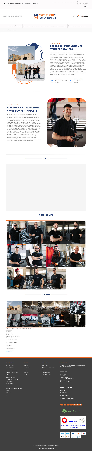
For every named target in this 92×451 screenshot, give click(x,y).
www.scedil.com (9, 351)
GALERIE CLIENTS (82, 26)
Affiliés (25, 370)
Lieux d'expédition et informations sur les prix (14, 389)
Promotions (26, 372)
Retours (43, 370)
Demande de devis (10, 365)
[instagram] (65, 404)
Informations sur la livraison (12, 372)
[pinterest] (74, 404)
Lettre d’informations (46, 374)
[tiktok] (68, 404)
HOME (7, 26)
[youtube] (80, 404)
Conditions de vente (10, 377)
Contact (7, 395)
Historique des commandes (48, 367)
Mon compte (55, 1)
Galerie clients (9, 386)
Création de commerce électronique (46, 448)
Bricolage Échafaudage (16, 26)
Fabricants (26, 365)
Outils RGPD (8, 392)
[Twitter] (71, 404)
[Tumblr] (77, 404)
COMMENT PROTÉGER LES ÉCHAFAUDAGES (12, 380)
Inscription (63, 1)
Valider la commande (82, 3)
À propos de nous (12, 29)
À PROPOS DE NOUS (72, 26)
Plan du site (26, 374)
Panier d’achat (84, 1)
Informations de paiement (11, 370)
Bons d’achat (26, 367)
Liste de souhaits (46, 372)
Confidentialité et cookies (11, 374)
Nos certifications (10, 383)
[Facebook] (61, 404)
